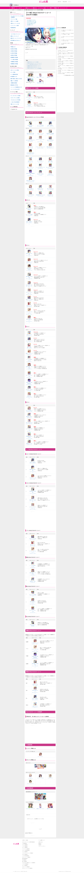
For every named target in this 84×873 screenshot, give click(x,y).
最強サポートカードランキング (16, 38)
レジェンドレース (63, 7)
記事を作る (59, 1)
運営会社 (40, 843)
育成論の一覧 (56, 7)
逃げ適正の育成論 (14, 48)
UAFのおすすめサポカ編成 (31, 22)
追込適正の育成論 (14, 55)
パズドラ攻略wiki (25, 846)
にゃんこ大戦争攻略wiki (26, 850)
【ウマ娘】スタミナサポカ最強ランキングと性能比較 (67, 30)
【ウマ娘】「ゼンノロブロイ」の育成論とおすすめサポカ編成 (65, 71)
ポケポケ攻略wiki (25, 854)
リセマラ (20, 7)
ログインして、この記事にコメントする (35, 818)
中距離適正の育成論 (14, 61)
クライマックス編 (42, 7)
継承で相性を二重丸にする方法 (16, 78)
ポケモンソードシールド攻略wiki (27, 868)
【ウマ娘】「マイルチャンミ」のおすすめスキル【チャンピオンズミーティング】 (65, 51)
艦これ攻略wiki (24, 861)
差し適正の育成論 (14, 53)
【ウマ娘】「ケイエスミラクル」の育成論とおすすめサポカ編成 (65, 68)
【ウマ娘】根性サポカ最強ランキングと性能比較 (67, 44)
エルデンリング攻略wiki (26, 866)
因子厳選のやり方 (14, 76)
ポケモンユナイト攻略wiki (26, 857)
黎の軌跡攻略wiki (25, 858)
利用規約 (40, 844)
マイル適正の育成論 (14, 59)
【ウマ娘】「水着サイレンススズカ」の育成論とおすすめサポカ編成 (65, 64)
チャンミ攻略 (49, 7)
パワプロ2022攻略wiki (25, 855)
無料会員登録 (65, 1)
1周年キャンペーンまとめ (15, 23)
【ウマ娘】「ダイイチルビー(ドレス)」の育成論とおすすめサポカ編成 (65, 56)
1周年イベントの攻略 (14, 21)
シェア (26, 52)
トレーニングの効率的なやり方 (16, 87)
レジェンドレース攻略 (15, 25)
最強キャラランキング (15, 36)
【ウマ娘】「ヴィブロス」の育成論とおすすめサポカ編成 (65, 66)
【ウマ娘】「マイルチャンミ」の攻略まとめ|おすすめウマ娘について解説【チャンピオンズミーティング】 (66, 53)
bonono (29, 47)
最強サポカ (35, 7)
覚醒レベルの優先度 (14, 80)
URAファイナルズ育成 (15, 70)
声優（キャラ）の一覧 (15, 104)
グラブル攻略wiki (25, 844)
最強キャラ (28, 7)
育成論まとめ (13, 46)
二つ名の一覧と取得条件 (15, 102)
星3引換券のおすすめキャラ (16, 40)
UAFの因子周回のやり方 (31, 23)
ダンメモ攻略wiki (25, 865)
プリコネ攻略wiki (25, 851)
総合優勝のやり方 (30, 24)
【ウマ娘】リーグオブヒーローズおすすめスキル (67, 37)
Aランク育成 (13, 72)
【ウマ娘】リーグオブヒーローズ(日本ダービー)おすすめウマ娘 (67, 40)
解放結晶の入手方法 (14, 85)
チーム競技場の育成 (14, 74)
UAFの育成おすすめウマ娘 (31, 21)
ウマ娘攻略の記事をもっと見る (69, 75)
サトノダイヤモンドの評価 (15, 95)
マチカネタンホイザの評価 (15, 99)
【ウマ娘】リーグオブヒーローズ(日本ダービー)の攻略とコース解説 (67, 34)
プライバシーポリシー (42, 846)
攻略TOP (13, 7)
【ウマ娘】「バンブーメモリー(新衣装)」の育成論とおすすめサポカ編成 (65, 73)
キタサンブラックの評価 (15, 97)
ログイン (69, 1)
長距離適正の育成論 (14, 63)
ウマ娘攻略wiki (24, 843)
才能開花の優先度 (14, 82)
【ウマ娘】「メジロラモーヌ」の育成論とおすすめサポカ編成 (65, 59)
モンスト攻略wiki (25, 847)
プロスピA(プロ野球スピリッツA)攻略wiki (28, 862)
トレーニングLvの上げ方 (15, 89)
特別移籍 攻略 (13, 27)
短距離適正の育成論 (14, 57)
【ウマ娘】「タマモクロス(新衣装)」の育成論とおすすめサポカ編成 (65, 61)
